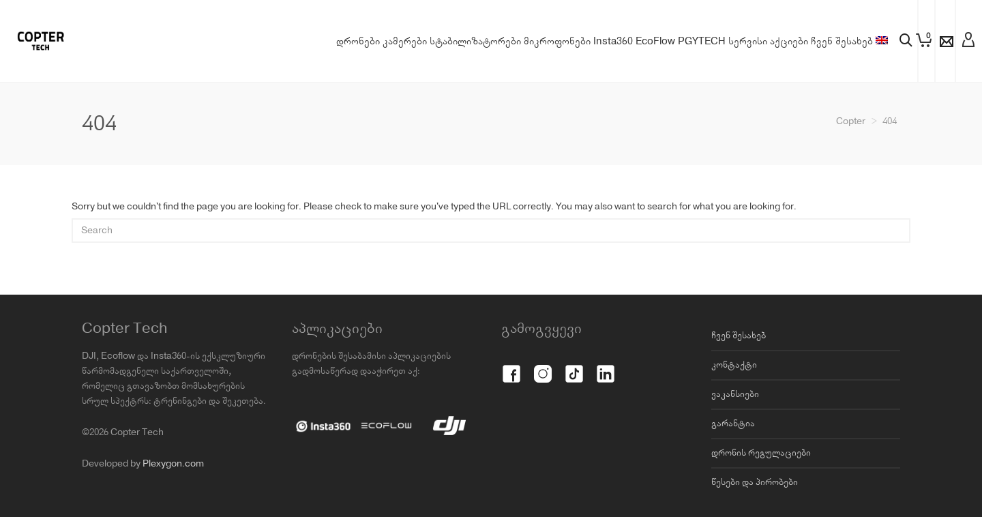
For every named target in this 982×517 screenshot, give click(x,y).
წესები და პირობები (754, 482)
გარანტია (733, 423)
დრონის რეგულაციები (761, 453)
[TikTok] (574, 366)
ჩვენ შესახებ (738, 335)
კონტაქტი (734, 365)
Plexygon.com (173, 464)
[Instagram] (543, 366)
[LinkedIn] (605, 366)
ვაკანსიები (735, 394)
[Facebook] (511, 366)
